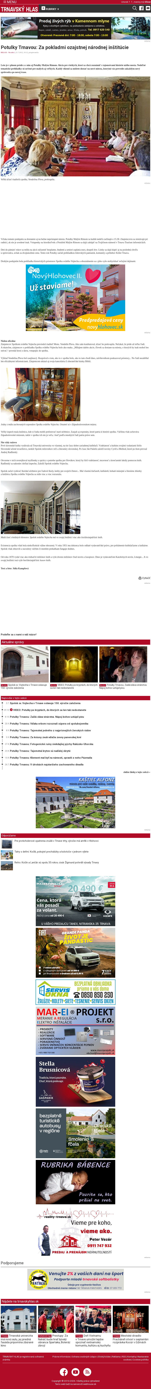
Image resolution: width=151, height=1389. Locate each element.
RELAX (4, 52)
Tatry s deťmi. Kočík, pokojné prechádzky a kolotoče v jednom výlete (52, 851)
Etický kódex (104, 1356)
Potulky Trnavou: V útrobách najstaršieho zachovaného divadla (46, 764)
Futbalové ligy (45, 1336)
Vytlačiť (144, 578)
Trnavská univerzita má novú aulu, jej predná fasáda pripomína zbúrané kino (17, 1340)
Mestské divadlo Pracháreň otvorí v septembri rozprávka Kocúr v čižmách (131, 1339)
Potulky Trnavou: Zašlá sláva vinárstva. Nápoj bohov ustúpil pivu (123, 686)
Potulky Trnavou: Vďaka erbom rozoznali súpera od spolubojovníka (49, 723)
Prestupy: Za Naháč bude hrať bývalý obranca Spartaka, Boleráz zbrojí (54, 1340)
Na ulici (11, 52)
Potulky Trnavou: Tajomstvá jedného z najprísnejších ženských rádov (50, 730)
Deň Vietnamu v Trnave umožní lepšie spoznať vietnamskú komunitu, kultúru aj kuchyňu (93, 1340)
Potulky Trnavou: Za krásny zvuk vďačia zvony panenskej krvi (45, 737)
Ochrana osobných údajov (84, 1356)
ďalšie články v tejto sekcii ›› (137, 772)
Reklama (116, 1356)
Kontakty (131, 1356)
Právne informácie (61, 1356)
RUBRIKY (50, 8)
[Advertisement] (75, 208)
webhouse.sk (89, 1384)
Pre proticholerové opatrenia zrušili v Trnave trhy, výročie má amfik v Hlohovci (57, 840)
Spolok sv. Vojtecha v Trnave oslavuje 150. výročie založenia (45, 703)
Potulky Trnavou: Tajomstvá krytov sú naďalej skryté (40, 750)
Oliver (148, 1)
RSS (124, 1356)
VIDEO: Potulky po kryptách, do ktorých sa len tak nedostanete (74, 686)
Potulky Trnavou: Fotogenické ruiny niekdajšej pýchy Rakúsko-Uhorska (51, 744)
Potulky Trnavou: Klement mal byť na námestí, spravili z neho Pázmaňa (51, 757)
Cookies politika (141, 1359)
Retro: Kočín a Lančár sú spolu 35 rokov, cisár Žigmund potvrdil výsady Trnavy (57, 862)
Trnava (4, 1336)
